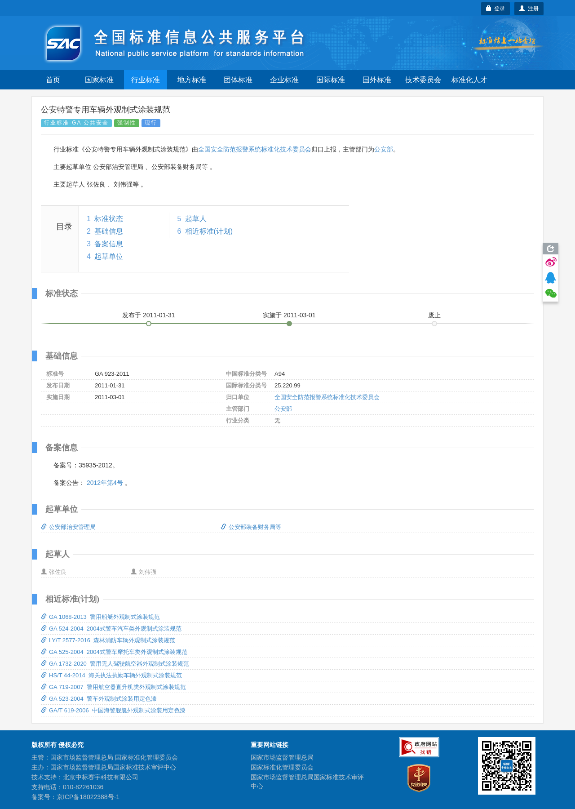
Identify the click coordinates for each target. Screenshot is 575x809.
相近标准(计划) (209, 231)
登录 (495, 8)
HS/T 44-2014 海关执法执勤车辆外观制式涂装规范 (111, 675)
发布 (148, 315)
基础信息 (108, 231)
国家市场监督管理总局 (282, 757)
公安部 (383, 149)
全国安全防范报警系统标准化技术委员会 (254, 149)
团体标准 (238, 80)
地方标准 (191, 80)
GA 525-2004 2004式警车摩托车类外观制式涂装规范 (114, 652)
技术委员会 (423, 80)
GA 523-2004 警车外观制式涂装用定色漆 (99, 698)
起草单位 (108, 256)
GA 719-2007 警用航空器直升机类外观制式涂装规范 (113, 687)
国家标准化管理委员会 (282, 767)
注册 (529, 8)
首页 (53, 80)
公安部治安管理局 (68, 527)
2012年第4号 (105, 482)
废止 (434, 315)
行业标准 (145, 80)
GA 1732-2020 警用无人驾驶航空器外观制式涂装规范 (115, 663)
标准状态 (108, 218)
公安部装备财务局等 (251, 527)
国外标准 (377, 80)
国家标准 (99, 80)
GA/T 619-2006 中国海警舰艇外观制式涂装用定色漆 (113, 710)
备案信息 (108, 244)
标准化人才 (469, 80)
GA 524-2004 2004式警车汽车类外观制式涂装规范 (111, 628)
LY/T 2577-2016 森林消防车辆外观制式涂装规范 (108, 640)
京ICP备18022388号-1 (88, 796)
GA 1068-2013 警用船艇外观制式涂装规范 (100, 616)
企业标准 (284, 80)
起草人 (196, 218)
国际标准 (330, 80)
